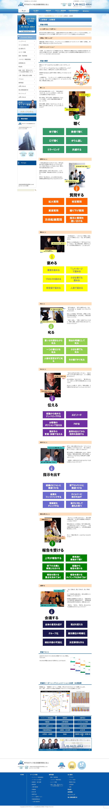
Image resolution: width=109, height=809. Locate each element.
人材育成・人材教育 (47, 734)
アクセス (82, 1)
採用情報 (22, 63)
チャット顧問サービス (47, 726)
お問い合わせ (22, 86)
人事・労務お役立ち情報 (25, 75)
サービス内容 (23, 45)
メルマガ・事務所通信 (25, 59)
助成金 (65, 734)
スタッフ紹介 (72, 779)
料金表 (20, 66)
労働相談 (47, 722)
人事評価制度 (64, 722)
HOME (22, 774)
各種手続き (82, 718)
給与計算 (82, 730)
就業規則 (65, 718)
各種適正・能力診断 (65, 730)
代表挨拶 (71, 784)
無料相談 (21, 82)
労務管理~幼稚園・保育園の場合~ (82, 734)
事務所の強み (72, 782)
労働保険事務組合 (47, 730)
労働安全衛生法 (65, 726)
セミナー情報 (22, 52)
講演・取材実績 (23, 55)
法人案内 (22, 48)
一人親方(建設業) (82, 726)
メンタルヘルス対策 (83, 722)
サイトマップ (89, 1)
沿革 (70, 787)
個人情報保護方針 (23, 90)
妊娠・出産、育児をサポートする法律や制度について (26, 71)
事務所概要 (76, 1)
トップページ (22, 41)
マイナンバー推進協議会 (47, 718)
